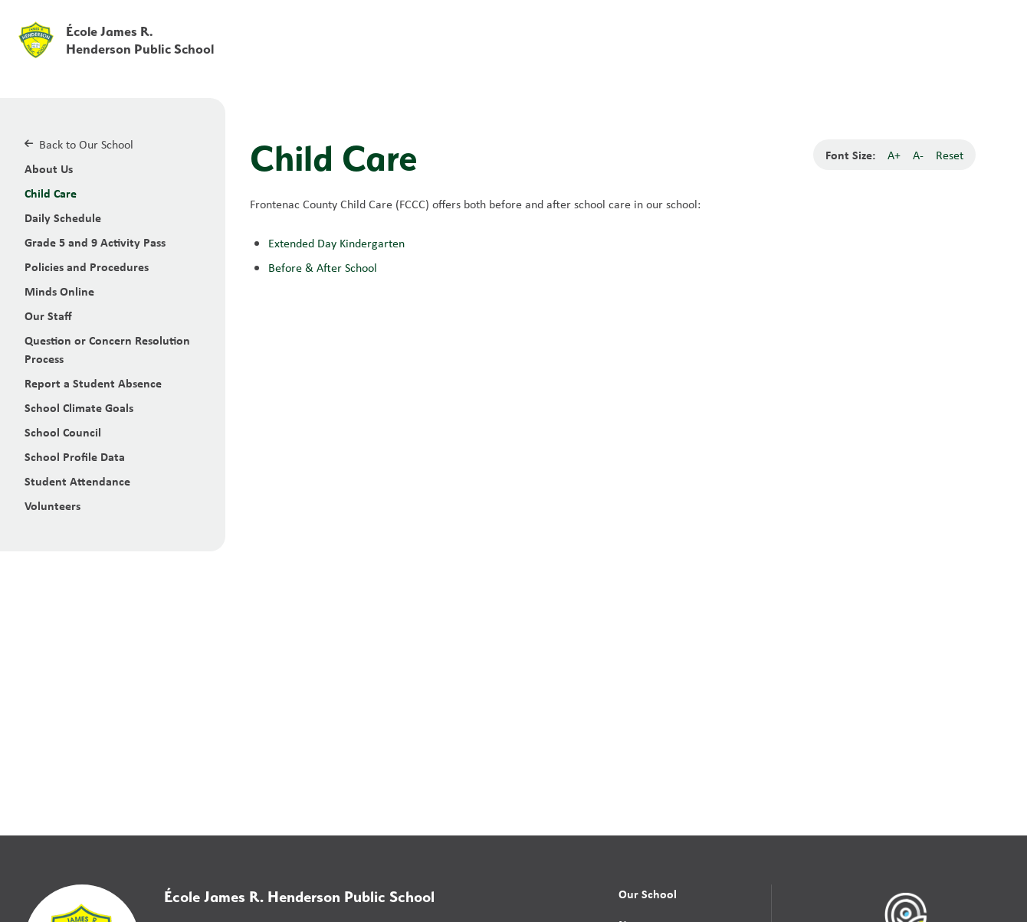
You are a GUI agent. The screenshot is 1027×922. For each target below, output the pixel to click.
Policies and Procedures (87, 266)
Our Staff (48, 315)
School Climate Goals (79, 407)
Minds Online (59, 291)
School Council (63, 431)
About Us (49, 168)
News (750, 55)
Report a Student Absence (93, 382)
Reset (949, 154)
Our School (647, 893)
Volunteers (52, 505)
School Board (673, 22)
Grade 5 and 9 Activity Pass (95, 242)
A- (918, 154)
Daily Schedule (63, 217)
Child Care (51, 193)
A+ (894, 154)
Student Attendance (77, 480)
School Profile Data (75, 456)
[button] (775, 22)
